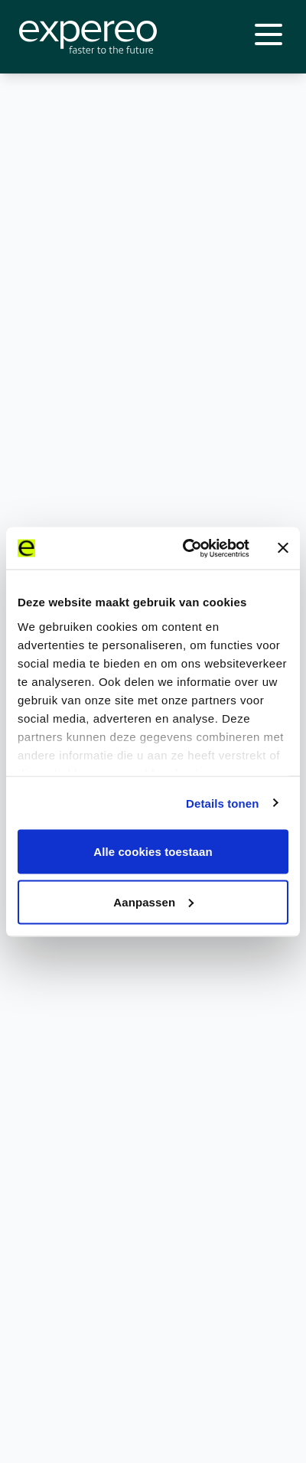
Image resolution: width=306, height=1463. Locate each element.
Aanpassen (153, 901)
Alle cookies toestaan (153, 851)
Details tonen (222, 802)
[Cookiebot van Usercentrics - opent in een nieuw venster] (187, 548)
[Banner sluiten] (283, 548)
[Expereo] (88, 37)
